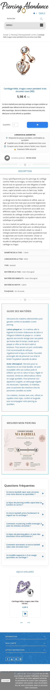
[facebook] (7, 659)
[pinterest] (16, 659)
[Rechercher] (41, 19)
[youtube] (12, 659)
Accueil (5, 35)
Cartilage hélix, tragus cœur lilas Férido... (25, 602)
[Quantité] (15, 125)
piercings (32, 179)
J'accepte (5, 681)
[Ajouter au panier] (37, 125)
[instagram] (20, 659)
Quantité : (7, 124)
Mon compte (11, 643)
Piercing (14, 35)
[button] (25, 25)
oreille (43, 184)
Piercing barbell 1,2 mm (27, 35)
